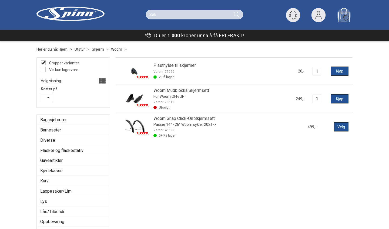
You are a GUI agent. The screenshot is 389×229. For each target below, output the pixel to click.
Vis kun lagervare (63, 70)
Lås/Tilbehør (52, 211)
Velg (341, 127)
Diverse (47, 140)
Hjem (63, 49)
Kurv (44, 180)
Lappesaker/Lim (56, 191)
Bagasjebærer (53, 119)
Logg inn (318, 16)
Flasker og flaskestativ (61, 150)
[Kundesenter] (293, 15)
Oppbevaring (52, 221)
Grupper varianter (63, 63)
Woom (116, 49)
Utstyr (80, 49)
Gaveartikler (51, 160)
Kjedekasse (51, 170)
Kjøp (339, 71)
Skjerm (98, 49)
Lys (43, 201)
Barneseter (50, 130)
